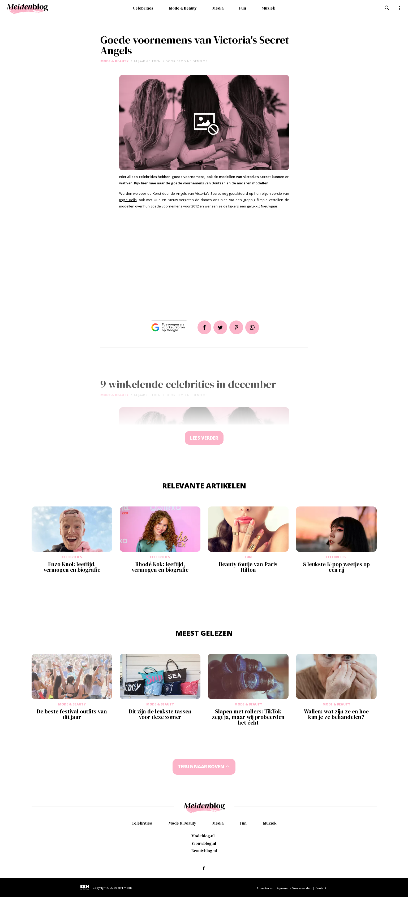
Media (218, 8)
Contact (320, 888)
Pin (236, 327)
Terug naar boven (201, 767)
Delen (204, 327)
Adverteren (265, 888)
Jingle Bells (128, 199)
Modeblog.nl (202, 836)
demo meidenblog (192, 61)
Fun (242, 8)
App (252, 327)
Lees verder (204, 438)
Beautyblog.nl (204, 850)
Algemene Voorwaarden (294, 888)
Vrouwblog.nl (203, 843)
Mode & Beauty (183, 8)
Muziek (268, 8)
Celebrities (143, 8)
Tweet (220, 327)
